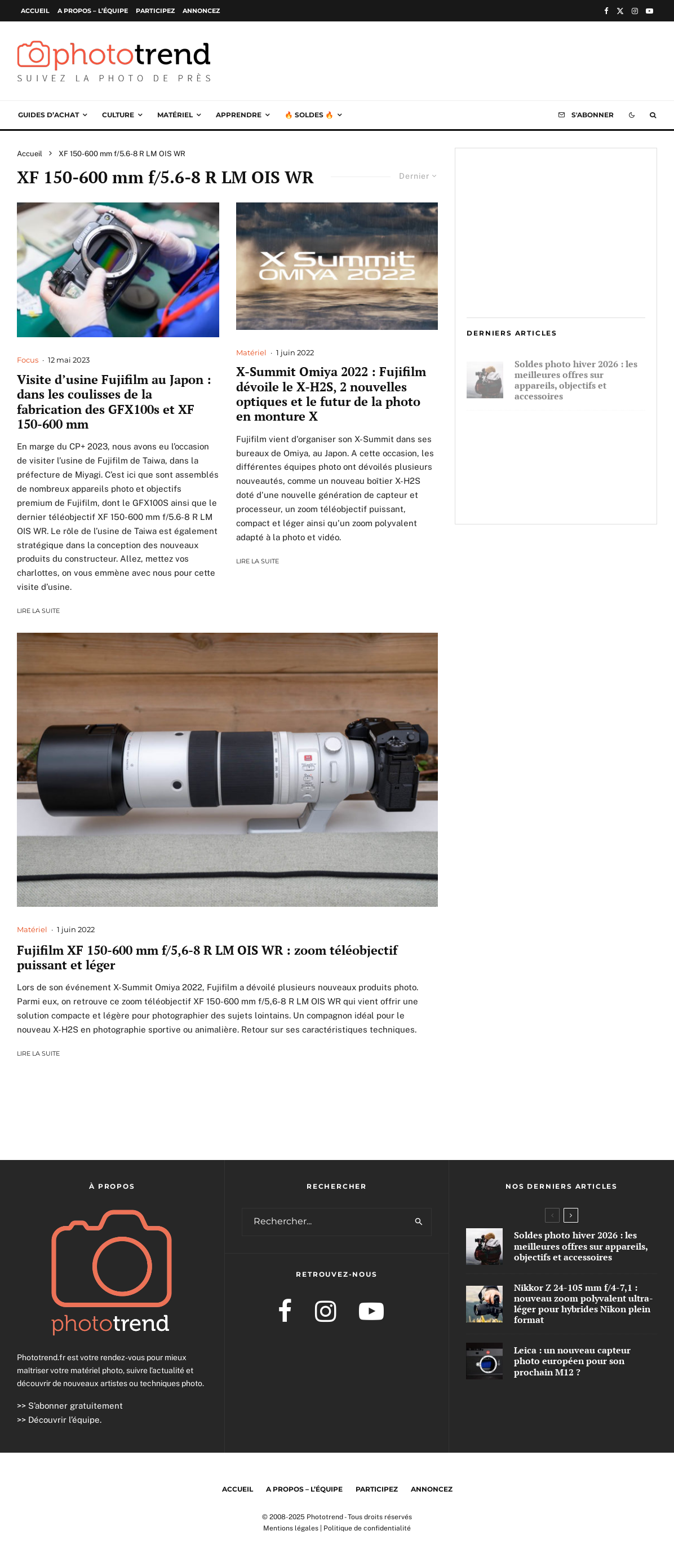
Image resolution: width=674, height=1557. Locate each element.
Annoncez (201, 11)
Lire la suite (38, 611)
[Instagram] (635, 11)
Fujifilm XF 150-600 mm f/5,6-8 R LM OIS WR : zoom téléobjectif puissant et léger (207, 958)
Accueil (35, 11)
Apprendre (238, 115)
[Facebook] (606, 11)
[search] (419, 1222)
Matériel (175, 115)
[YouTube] (649, 11)
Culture (118, 115)
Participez (155, 11)
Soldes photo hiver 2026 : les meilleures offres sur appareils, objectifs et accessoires (576, 376)
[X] (620, 11)
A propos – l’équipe (92, 11)
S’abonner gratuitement (75, 1405)
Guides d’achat (48, 115)
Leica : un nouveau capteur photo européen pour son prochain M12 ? (573, 494)
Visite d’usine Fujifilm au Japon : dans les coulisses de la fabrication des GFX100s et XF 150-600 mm (114, 402)
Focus (27, 359)
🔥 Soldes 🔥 (309, 115)
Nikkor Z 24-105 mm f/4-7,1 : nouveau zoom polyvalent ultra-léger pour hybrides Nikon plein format (576, 436)
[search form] (324, 1222)
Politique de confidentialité (367, 1528)
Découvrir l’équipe (64, 1419)
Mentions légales (290, 1528)
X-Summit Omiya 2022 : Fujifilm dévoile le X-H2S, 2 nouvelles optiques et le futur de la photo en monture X (331, 394)
